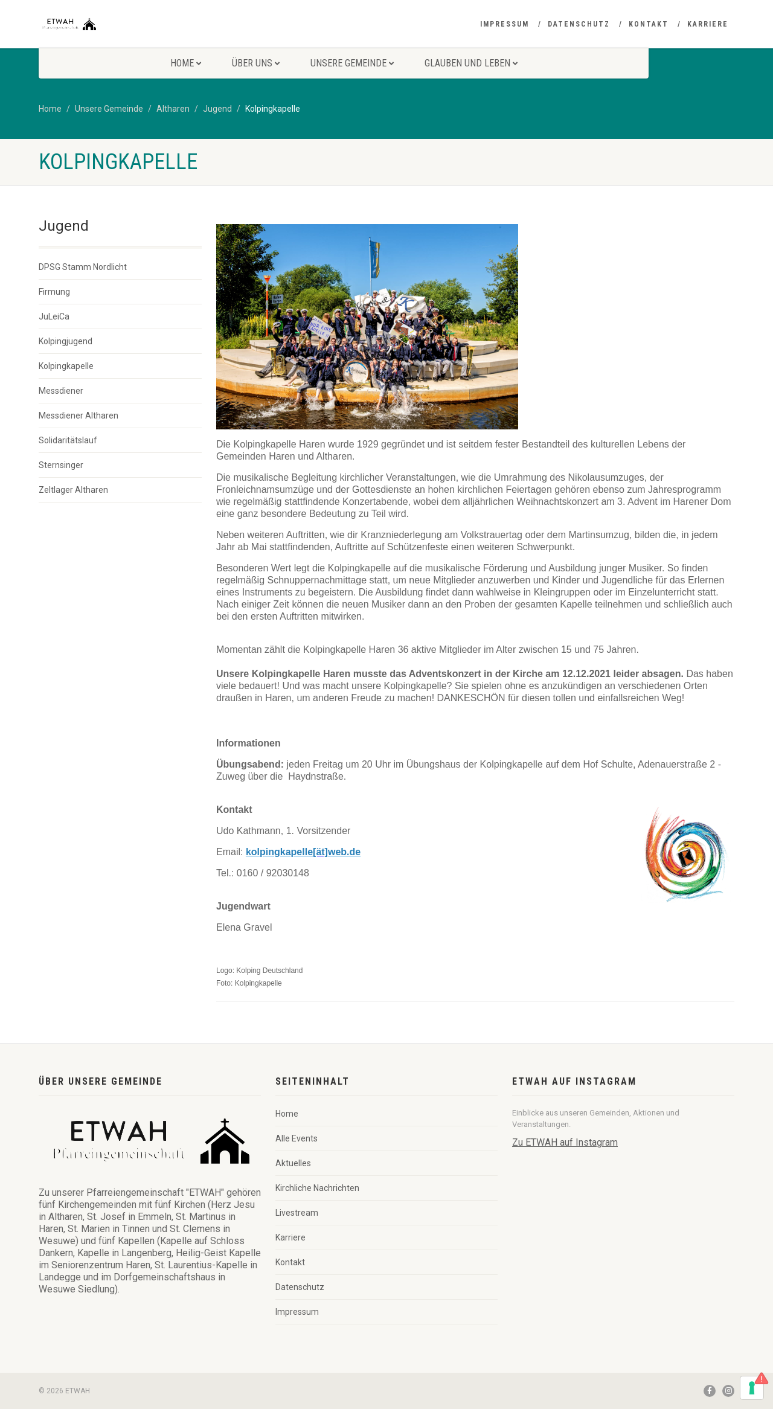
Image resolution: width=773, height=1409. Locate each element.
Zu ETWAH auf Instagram (565, 1142)
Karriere (707, 24)
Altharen (173, 109)
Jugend (217, 109)
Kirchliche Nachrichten (317, 1188)
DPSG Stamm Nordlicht (83, 267)
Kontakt (649, 24)
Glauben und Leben (471, 63)
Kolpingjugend (65, 341)
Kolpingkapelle (66, 366)
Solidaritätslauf (68, 440)
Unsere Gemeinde (352, 63)
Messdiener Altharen (78, 415)
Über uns (256, 63)
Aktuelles (293, 1163)
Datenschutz (579, 24)
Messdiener (61, 391)
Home (185, 63)
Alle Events (296, 1138)
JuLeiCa (54, 316)
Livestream (296, 1213)
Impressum (504, 24)
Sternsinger (61, 465)
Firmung (54, 292)
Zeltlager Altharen (73, 490)
